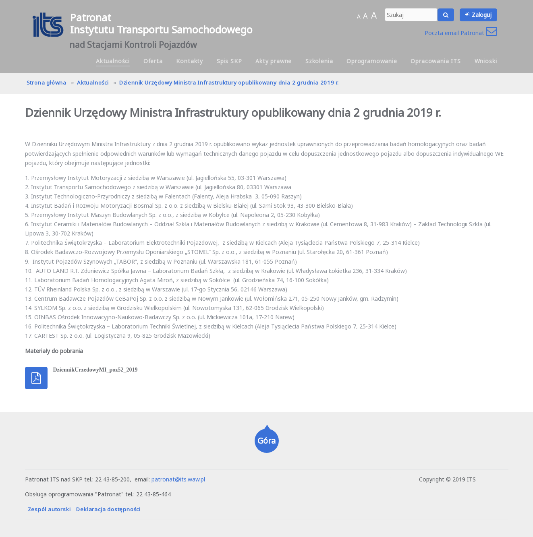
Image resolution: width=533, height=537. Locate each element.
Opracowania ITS (436, 61)
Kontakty (189, 61)
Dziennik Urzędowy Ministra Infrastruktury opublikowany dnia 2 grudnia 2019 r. (229, 82)
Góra (266, 440)
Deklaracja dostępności (108, 509)
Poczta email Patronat (461, 33)
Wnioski (486, 61)
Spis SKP (229, 61)
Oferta (153, 61)
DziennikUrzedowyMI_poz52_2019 (95, 369)
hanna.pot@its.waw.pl (389, 479)
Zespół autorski (49, 509)
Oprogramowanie (371, 61)
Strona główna (46, 82)
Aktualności (113, 61)
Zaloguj (482, 15)
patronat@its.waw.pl (178, 479)
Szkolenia (319, 61)
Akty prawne (273, 61)
